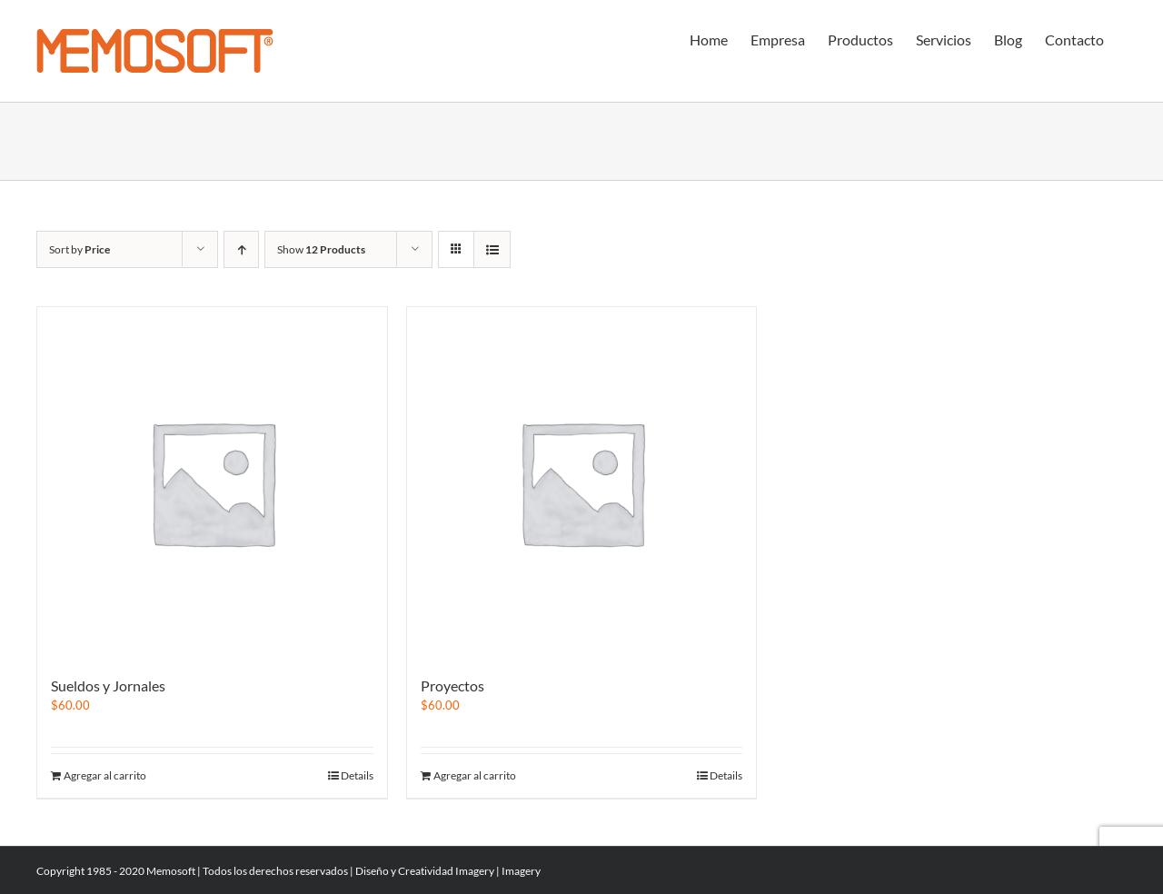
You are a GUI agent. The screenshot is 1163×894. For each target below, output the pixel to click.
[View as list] (492, 249)
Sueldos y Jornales (108, 685)
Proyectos (452, 685)
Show (321, 249)
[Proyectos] (582, 482)
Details (357, 775)
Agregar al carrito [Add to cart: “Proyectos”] (474, 775)
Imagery (474, 871)
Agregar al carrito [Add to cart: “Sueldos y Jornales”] (105, 775)
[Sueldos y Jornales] (212, 482)
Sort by (79, 249)
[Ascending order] (241, 249)
